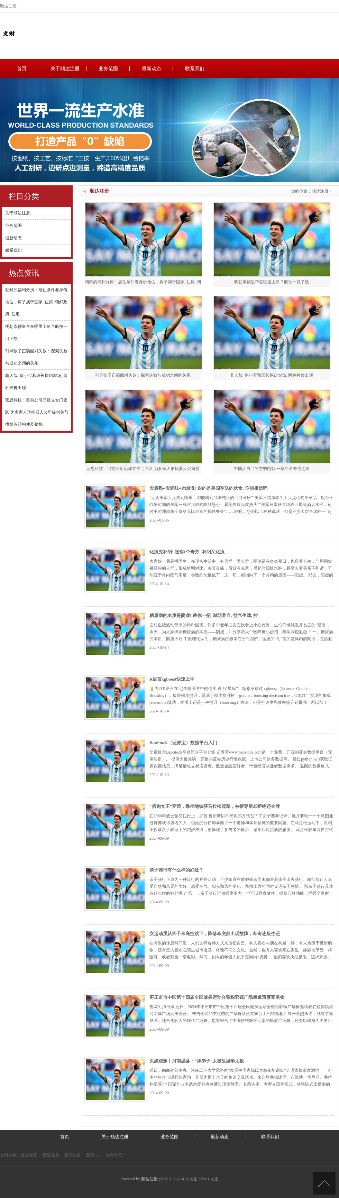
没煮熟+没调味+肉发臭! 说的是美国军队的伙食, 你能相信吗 (208, 488)
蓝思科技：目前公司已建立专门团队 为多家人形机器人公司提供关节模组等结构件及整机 (36, 412)
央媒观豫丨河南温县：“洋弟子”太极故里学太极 (196, 1060)
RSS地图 (189, 1179)
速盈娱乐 (29, 1155)
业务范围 (108, 68)
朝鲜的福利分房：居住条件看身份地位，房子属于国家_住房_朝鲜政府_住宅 (36, 301)
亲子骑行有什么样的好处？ (176, 870)
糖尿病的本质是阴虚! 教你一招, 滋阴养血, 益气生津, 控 (203, 615)
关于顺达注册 (65, 68)
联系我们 (194, 68)
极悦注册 (51, 1155)
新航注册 (72, 1155)
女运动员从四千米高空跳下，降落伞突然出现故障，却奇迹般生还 (214, 933)
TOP (324, 1183)
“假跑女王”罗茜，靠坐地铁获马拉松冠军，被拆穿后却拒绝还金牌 (214, 806)
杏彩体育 (114, 1155)
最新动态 (151, 68)
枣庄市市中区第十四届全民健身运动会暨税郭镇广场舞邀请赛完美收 (216, 997)
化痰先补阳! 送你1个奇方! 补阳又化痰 (187, 551)
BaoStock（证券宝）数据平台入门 (183, 742)
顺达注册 (320, 191)
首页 (22, 68)
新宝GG (93, 1155)
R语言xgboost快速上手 (171, 679)
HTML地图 (209, 1179)
